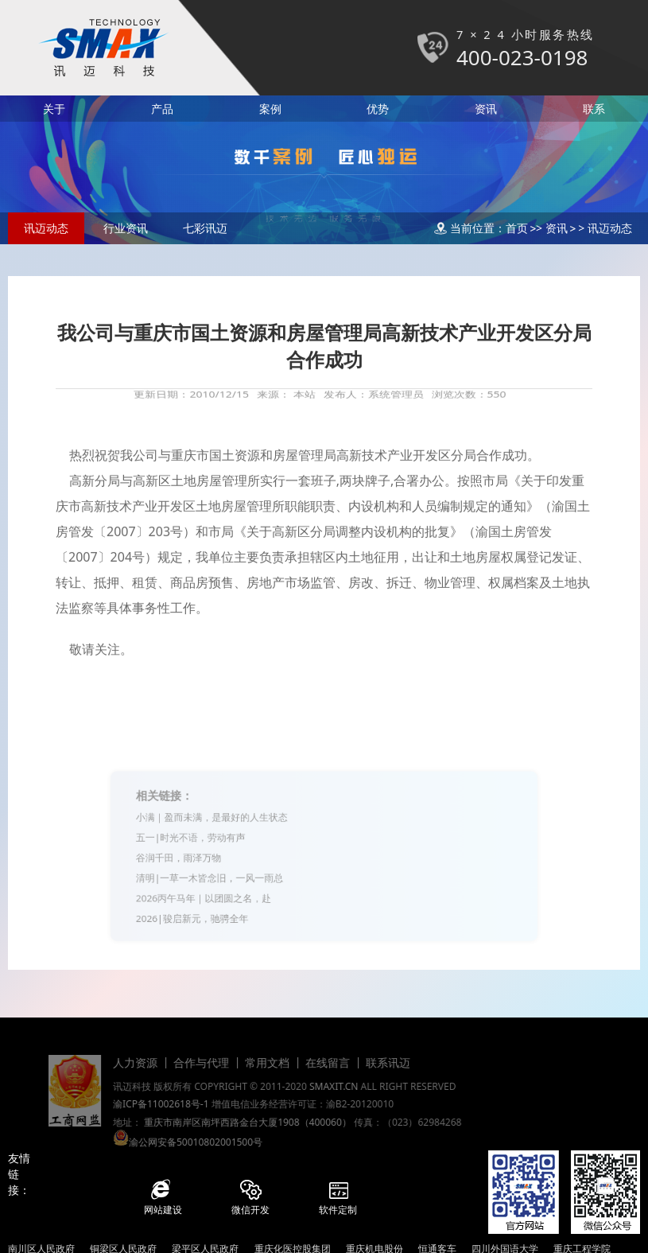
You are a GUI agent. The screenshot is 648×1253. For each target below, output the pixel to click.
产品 (162, 108)
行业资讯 (125, 227)
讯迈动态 (46, 227)
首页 (517, 227)
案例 (270, 108)
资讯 (486, 108)
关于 (54, 108)
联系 (594, 108)
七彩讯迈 (205, 227)
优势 (378, 108)
